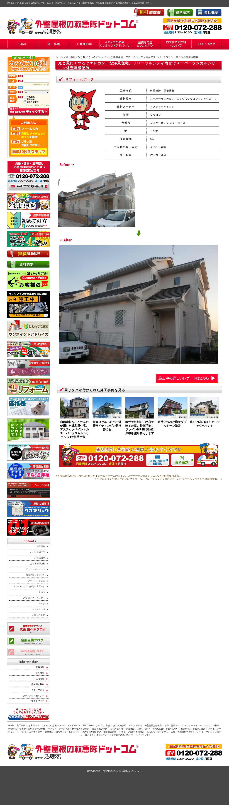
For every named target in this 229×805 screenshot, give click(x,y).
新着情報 (40, 667)
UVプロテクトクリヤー (34, 598)
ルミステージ (38, 609)
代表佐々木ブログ (80, 728)
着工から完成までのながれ (32, 728)
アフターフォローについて (197, 725)
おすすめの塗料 (37, 563)
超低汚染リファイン (35, 575)
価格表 (216, 725)
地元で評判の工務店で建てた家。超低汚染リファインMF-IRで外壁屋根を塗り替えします (139, 427)
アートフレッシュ (36, 580)
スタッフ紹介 (37, 690)
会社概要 (40, 673)
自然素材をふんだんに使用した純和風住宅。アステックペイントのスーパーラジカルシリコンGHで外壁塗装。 (74, 429)
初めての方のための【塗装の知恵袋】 (100, 732)
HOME (11, 725)
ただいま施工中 (37, 552)
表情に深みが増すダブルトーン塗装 (172, 423)
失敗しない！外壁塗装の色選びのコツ (114, 735)
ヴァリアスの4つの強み (132, 732)
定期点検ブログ (99, 728)
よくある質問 (116, 728)
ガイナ (42, 603)
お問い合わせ (38, 615)
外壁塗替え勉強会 (153, 725)
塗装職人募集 (37, 684)
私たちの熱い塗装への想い (165, 728)
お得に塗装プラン (173, 725)
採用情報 (40, 678)
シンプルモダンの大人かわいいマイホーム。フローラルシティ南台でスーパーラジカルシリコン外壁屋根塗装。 (157, 478)
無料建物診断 (119, 725)
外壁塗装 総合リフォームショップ (62, 732)
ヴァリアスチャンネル (58, 728)
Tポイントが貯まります (30, 732)
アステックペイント (35, 569)
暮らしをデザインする (157, 732)
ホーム (59, 57)
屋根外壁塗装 (32, 102)
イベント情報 (135, 725)
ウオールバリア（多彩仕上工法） (29, 586)
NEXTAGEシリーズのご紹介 (96, 725)
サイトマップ (37, 701)
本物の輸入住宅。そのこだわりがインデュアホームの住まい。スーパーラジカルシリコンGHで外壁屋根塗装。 (120, 475)
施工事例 (70, 57)
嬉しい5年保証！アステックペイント (205, 423)
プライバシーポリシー (33, 696)
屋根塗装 (31, 99)
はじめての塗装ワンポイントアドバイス (61, 725)
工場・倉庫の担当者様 (182, 732)
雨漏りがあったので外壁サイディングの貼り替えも (107, 425)
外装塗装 (31, 97)
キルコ (42, 592)
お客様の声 (39, 558)
